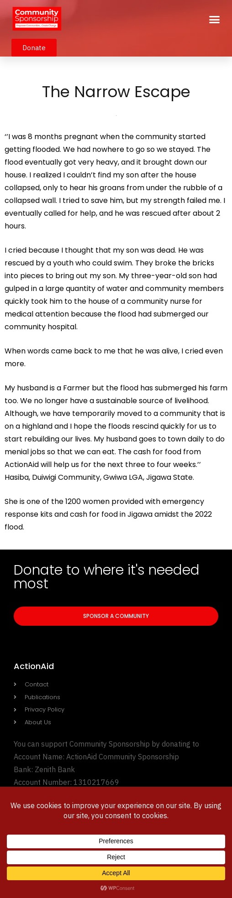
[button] (214, 19)
